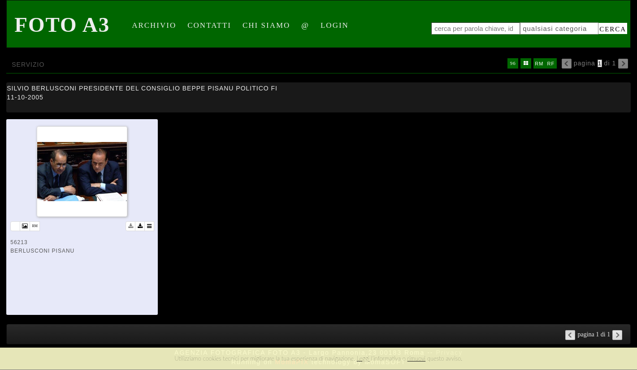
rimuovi (416, 358)
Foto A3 (62, 24)
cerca (612, 29)
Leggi (363, 358)
